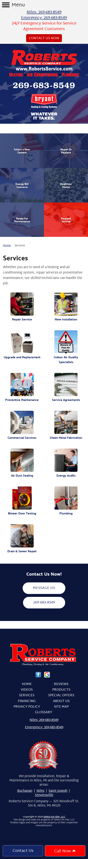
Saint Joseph (58, 791)
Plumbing (66, 501)
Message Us (44, 588)
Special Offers (61, 695)
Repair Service (22, 307)
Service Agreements (66, 387)
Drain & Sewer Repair (22, 539)
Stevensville (44, 795)
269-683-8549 (44, 602)
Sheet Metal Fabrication (66, 425)
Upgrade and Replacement (22, 345)
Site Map (61, 707)
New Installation (66, 307)
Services (26, 695)
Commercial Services (22, 425)
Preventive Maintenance (22, 387)
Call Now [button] (65, 851)
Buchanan (24, 791)
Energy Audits (66, 463)
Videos (27, 690)
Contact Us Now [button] (44, 38)
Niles (40, 791)
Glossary (43, 712)
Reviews (61, 684)
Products (61, 690)
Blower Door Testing (22, 501)
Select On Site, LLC (54, 817)
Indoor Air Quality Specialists (66, 347)
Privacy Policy (27, 707)
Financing (27, 701)
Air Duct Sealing (22, 463)
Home (7, 245)
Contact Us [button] (23, 851)
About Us (61, 701)
